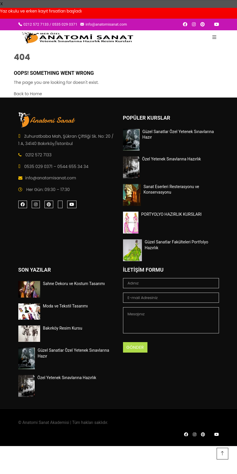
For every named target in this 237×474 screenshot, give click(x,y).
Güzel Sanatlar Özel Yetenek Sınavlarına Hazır (178, 134)
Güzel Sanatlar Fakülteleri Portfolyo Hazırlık (176, 245)
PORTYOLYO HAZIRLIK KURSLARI (171, 214)
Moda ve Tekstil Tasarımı (65, 306)
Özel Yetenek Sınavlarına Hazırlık (171, 159)
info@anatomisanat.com (103, 24)
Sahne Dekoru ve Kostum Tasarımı (74, 283)
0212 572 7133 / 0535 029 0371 (47, 24)
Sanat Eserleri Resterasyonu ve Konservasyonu (171, 189)
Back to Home (28, 94)
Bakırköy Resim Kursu (62, 328)
